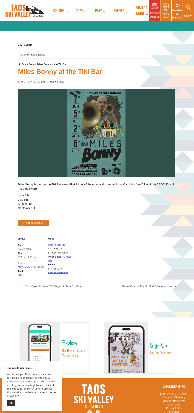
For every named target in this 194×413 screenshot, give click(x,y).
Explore (58, 10)
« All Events (25, 45)
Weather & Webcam (177, 14)
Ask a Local (166, 15)
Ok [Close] (11, 403)
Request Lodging (155, 14)
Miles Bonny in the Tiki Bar (31, 267)
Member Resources (174, 401)
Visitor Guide (141, 10)
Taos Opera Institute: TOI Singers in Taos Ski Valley (54, 286)
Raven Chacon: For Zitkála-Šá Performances (147, 286)
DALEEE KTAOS (56, 245)
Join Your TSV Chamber (174, 393)
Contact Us (174, 404)
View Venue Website (58, 272)
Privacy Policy (174, 408)
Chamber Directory (174, 397)
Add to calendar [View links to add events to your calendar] (34, 223)
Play (98, 10)
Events (119, 10)
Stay (79, 10)
